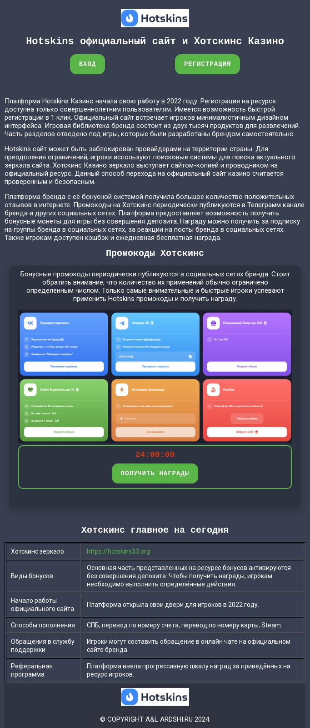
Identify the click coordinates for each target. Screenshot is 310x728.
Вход (87, 64)
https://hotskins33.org (118, 551)
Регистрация (207, 64)
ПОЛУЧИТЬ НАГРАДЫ (155, 473)
